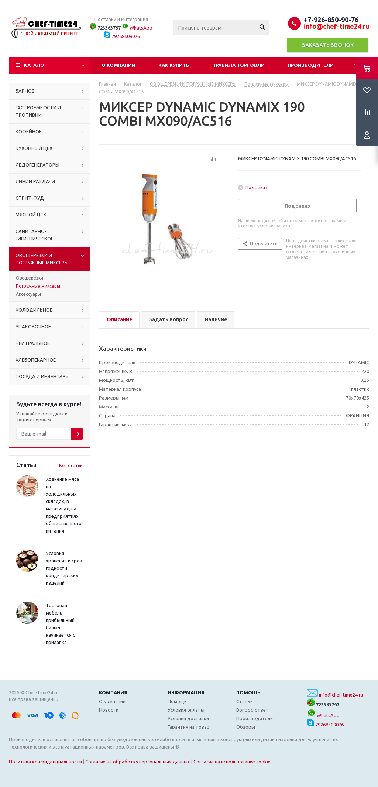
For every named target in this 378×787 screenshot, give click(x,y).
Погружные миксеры (38, 286)
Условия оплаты (186, 709)
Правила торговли (238, 65)
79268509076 (122, 36)
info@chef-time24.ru (341, 694)
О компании (118, 65)
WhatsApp (137, 27)
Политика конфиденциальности (45, 761)
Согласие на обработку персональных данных (137, 761)
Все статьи (71, 465)
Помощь (248, 692)
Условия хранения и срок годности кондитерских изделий (64, 568)
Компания (113, 692)
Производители (311, 65)
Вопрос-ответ (252, 709)
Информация (186, 692)
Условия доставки (188, 718)
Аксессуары (28, 294)
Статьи (244, 701)
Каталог (35, 65)
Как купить (173, 65)
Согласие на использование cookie (232, 761)
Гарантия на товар (189, 726)
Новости (108, 709)
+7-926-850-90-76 (331, 19)
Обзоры (245, 726)
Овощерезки (29, 278)
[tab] (119, 320)
